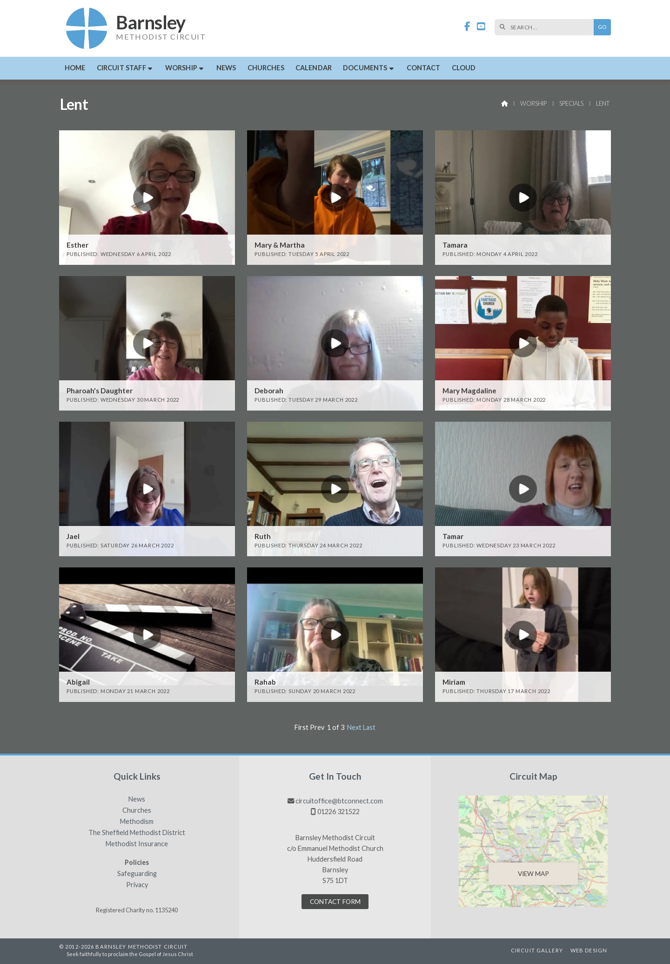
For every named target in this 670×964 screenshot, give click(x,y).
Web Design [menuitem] (588, 950)
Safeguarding (137, 873)
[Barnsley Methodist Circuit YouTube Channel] (481, 26)
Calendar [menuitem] (313, 68)
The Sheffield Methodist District (136, 832)
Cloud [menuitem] (464, 68)
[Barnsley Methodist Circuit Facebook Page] (467, 26)
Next (354, 727)
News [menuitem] (226, 68)
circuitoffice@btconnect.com (339, 801)
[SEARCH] (546, 27)
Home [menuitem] (75, 68)
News (136, 799)
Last (369, 727)
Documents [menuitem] (365, 68)
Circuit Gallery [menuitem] (537, 950)
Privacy (137, 885)
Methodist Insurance (137, 844)
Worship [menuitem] (181, 68)
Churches (136, 810)
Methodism (137, 821)
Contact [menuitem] (424, 68)
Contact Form (335, 901)
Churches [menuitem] (266, 68)
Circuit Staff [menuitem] (121, 68)
